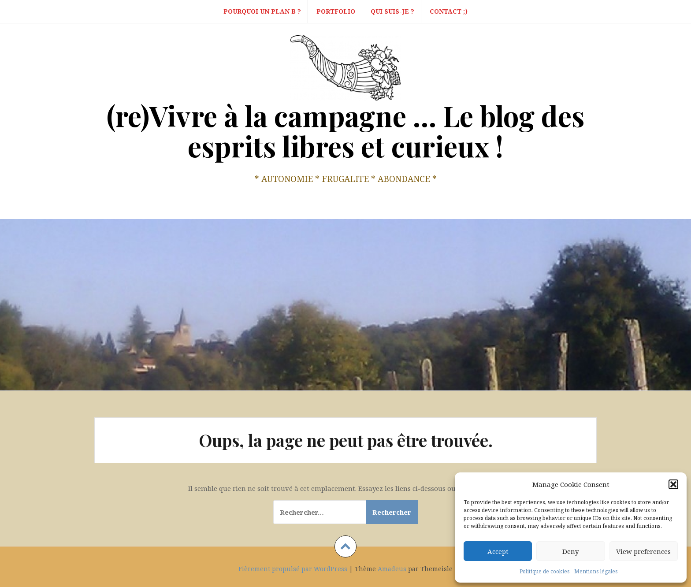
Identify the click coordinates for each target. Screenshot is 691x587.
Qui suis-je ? (392, 11)
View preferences (643, 551)
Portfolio (335, 11)
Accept (498, 551)
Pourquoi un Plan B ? (262, 11)
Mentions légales (596, 571)
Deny (570, 551)
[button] (673, 484)
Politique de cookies (545, 571)
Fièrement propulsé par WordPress (292, 569)
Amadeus (392, 569)
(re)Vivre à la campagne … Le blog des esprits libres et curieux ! (345, 130)
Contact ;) (449, 11)
